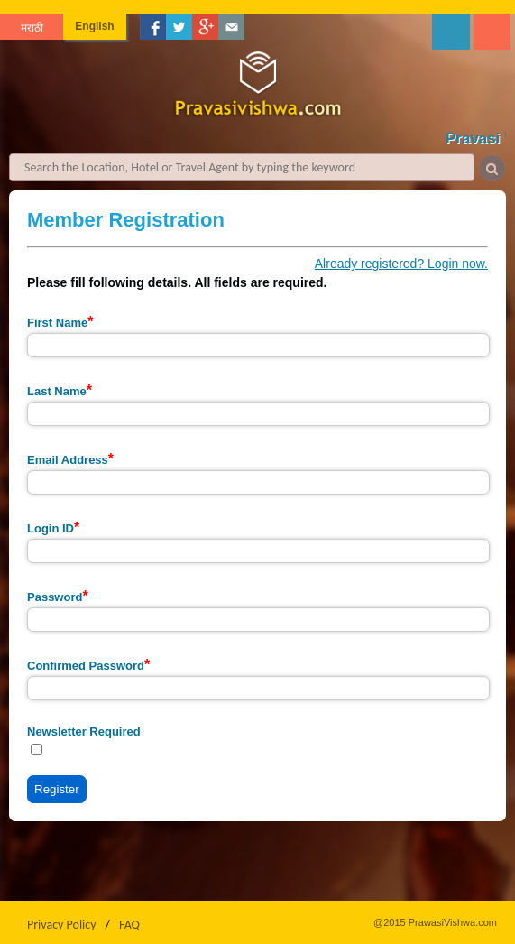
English (94, 26)
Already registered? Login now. (401, 263)
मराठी (32, 28)
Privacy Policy (62, 924)
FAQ (129, 924)
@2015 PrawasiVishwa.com (435, 922)
